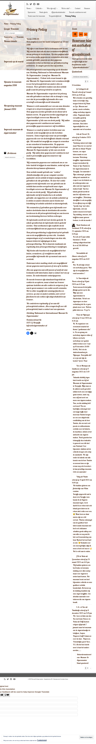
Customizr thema (64, 679)
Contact (77, 8)
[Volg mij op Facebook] (35, 4)
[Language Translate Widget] (14, 33)
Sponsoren (31, 12)
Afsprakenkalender (58, 12)
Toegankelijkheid (55, 16)
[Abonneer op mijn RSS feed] (28, 4)
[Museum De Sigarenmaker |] (11, 8)
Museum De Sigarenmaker (37, 679)
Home (29, 8)
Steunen (87, 8)
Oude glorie (43, 12)
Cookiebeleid (42, 740)
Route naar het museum (36, 16)
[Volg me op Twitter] (31, 4)
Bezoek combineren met (77, 12)
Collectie (39, 8)
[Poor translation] (7, 695)
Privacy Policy (70, 16)
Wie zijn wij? (52, 8)
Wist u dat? (66, 8)
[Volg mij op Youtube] (39, 4)
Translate (18, 37)
